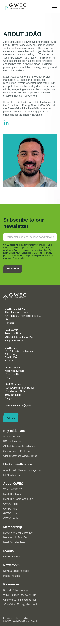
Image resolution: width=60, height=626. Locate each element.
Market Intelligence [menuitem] (17, 464)
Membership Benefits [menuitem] (15, 537)
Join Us (10, 417)
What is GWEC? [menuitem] (12, 489)
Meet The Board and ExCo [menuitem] (18, 499)
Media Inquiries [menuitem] (12, 575)
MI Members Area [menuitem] (13, 475)
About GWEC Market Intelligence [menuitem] (22, 470)
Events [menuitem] (8, 551)
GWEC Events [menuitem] (11, 556)
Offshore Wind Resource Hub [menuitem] (20, 599)
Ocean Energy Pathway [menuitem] (16, 451)
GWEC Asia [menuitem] (10, 508)
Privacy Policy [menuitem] (22, 618)
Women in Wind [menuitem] (12, 436)
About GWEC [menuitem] (13, 483)
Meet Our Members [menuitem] (14, 542)
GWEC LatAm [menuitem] (11, 518)
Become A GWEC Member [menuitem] (18, 532)
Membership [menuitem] (12, 527)
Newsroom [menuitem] (11, 565)
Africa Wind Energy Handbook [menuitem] (20, 604)
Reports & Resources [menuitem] (15, 590)
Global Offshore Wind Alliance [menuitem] (20, 456)
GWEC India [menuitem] (10, 513)
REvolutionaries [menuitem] (12, 441)
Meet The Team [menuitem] (12, 494)
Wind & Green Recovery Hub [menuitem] (19, 595)
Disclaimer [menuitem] (7, 618)
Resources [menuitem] (11, 584)
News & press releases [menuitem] (16, 571)
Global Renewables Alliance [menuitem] (19, 446)
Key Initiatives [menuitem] (14, 431)
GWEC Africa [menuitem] (10, 503)
